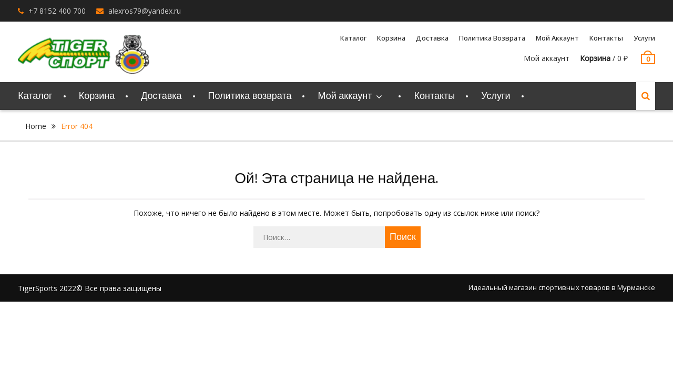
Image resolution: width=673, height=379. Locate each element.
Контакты (606, 38)
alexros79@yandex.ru (144, 11)
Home (35, 126)
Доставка (432, 38)
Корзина (391, 38)
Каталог (353, 38)
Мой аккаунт (557, 38)
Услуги (644, 38)
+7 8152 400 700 (57, 11)
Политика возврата (492, 38)
